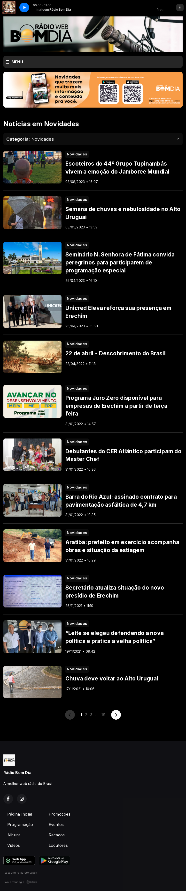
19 (103, 714)
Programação (20, 824)
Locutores (58, 845)
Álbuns (14, 835)
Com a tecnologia (20, 882)
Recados (57, 835)
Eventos (56, 824)
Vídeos (13, 845)
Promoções (59, 814)
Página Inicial (19, 814)
